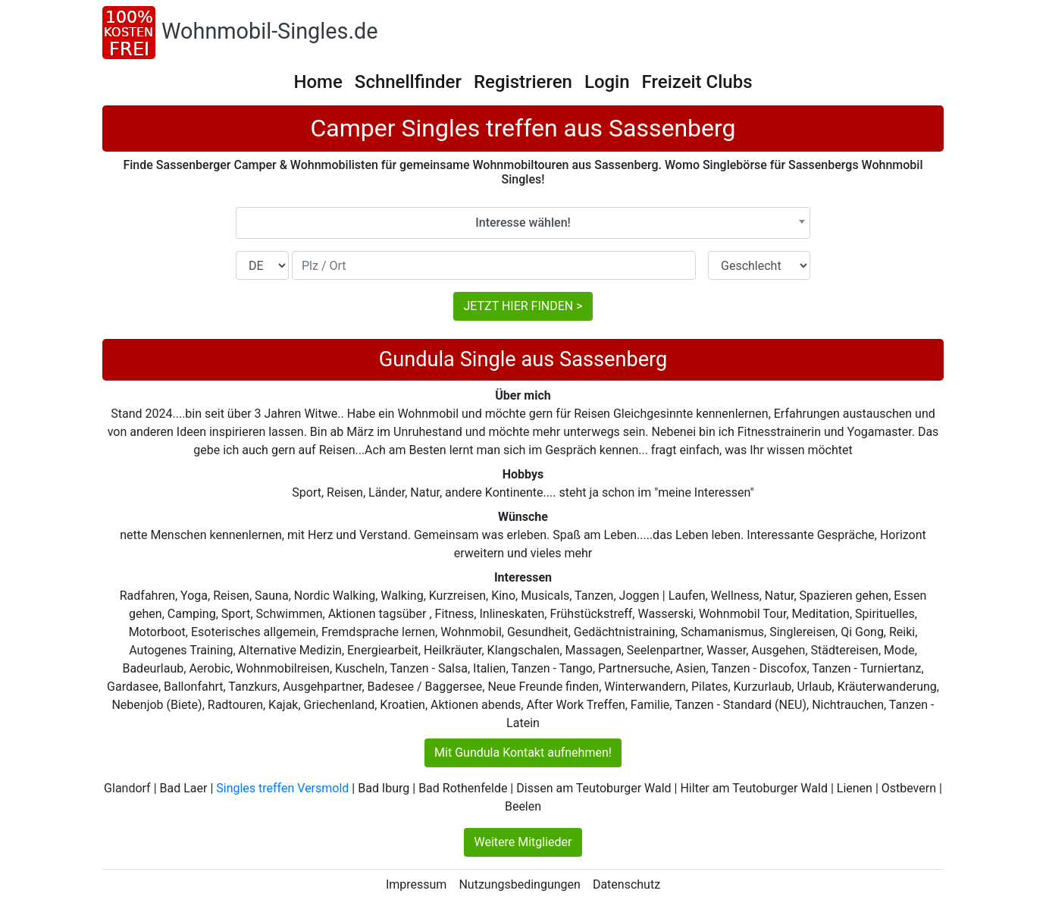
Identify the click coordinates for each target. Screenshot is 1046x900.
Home (317, 82)
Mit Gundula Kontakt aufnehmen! (523, 752)
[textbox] (523, 223)
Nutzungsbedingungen (519, 884)
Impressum (416, 884)
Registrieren (523, 82)
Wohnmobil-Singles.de (269, 31)
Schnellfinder (408, 82)
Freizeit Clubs (697, 82)
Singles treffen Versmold (282, 788)
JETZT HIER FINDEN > (522, 306)
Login (607, 82)
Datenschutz (626, 884)
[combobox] (523, 223)
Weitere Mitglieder (523, 842)
